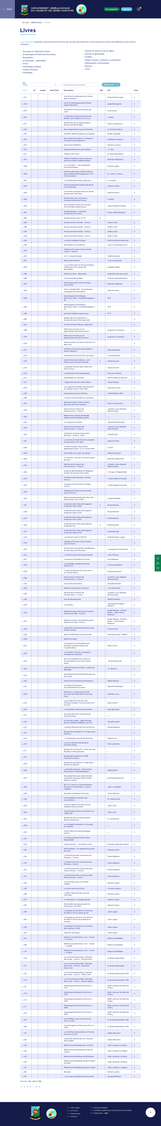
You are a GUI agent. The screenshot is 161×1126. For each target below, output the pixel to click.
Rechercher (109, 84)
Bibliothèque (36, 22)
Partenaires (75, 1113)
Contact (73, 1116)
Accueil (25, 22)
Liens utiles (75, 1107)
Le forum (74, 1110)
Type (23, 82)
